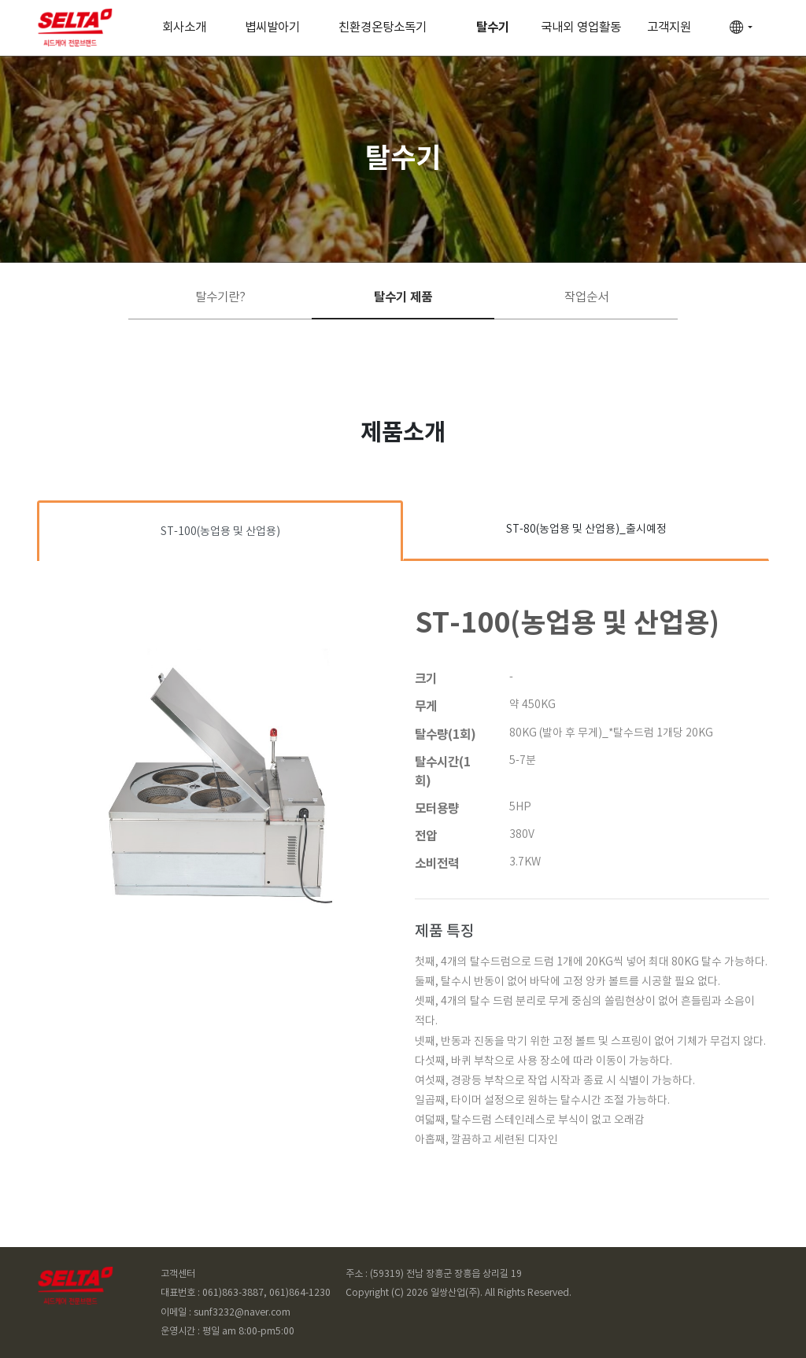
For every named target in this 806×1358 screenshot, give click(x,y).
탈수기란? (220, 297)
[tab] (220, 530)
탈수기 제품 (403, 297)
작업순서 (586, 297)
